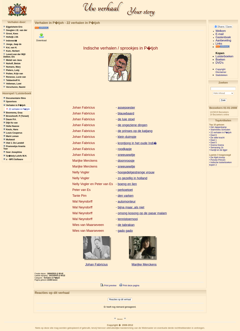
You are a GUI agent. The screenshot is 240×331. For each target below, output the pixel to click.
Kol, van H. (10, 47)
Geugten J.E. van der (15, 30)
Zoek (223, 100)
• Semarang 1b (216, 147)
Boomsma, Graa (12, 112)
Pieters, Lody (11, 70)
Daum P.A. (9, 119)
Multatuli (9, 139)
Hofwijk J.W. (10, 37)
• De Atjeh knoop (217, 157)
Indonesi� (10, 40)
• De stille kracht (216, 137)
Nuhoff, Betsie (12, 63)
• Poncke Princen (217, 160)
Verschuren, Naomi (14, 87)
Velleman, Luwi (12, 83)
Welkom (221, 30)
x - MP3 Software (13, 159)
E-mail (220, 34)
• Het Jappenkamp (218, 127)
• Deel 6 (213, 135)
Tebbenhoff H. (11, 80)
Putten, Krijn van (13, 73)
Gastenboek (223, 37)
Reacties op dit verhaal (120, 299)
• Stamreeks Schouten (219, 129)
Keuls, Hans (10, 129)
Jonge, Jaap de (12, 44)
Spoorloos (10, 101)
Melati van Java (12, 60)
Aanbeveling (223, 40)
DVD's (220, 62)
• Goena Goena (216, 145)
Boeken (220, 59)
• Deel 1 (213, 140)
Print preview (108, 285)
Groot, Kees (10, 33)
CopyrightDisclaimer (221, 70)
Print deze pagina (129, 285)
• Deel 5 (213, 142)
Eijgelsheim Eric (12, 27)
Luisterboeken (224, 56)
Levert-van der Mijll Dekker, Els (14, 55)
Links (219, 43)
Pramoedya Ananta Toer (14, 147)
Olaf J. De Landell (13, 143)
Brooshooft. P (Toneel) (16, 116)
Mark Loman (11, 136)
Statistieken (221, 75)
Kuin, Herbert (11, 51)
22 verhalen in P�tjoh (19, 109)
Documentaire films (14, 98)
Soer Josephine (12, 152)
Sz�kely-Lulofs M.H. (15, 156)
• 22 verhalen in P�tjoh (220, 132)
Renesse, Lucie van (14, 77)
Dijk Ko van (10, 123)
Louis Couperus (12, 133)
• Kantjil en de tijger (218, 150)
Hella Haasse (11, 126)
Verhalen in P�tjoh (14, 105)
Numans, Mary (12, 67)
